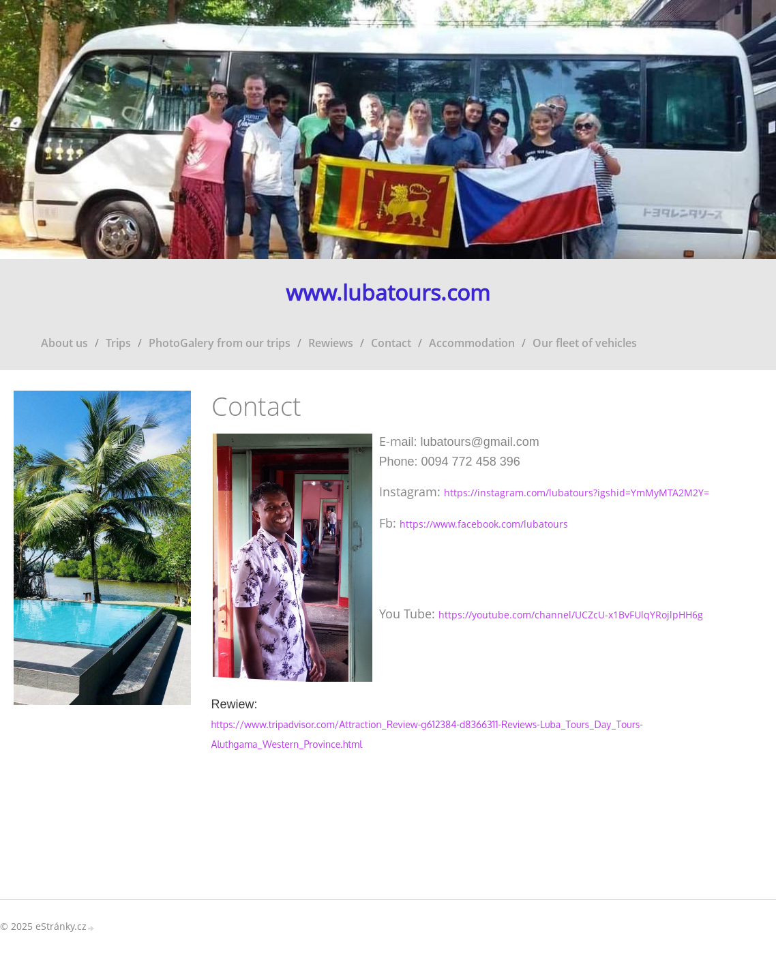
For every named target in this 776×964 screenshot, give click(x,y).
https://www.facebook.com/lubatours (484, 523)
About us (64, 342)
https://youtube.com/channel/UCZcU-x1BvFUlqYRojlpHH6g (570, 614)
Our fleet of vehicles (585, 342)
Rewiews (330, 342)
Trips (118, 342)
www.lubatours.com (388, 293)
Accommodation (472, 342)
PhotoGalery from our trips (219, 342)
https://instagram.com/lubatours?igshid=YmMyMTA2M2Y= (576, 492)
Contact (391, 342)
